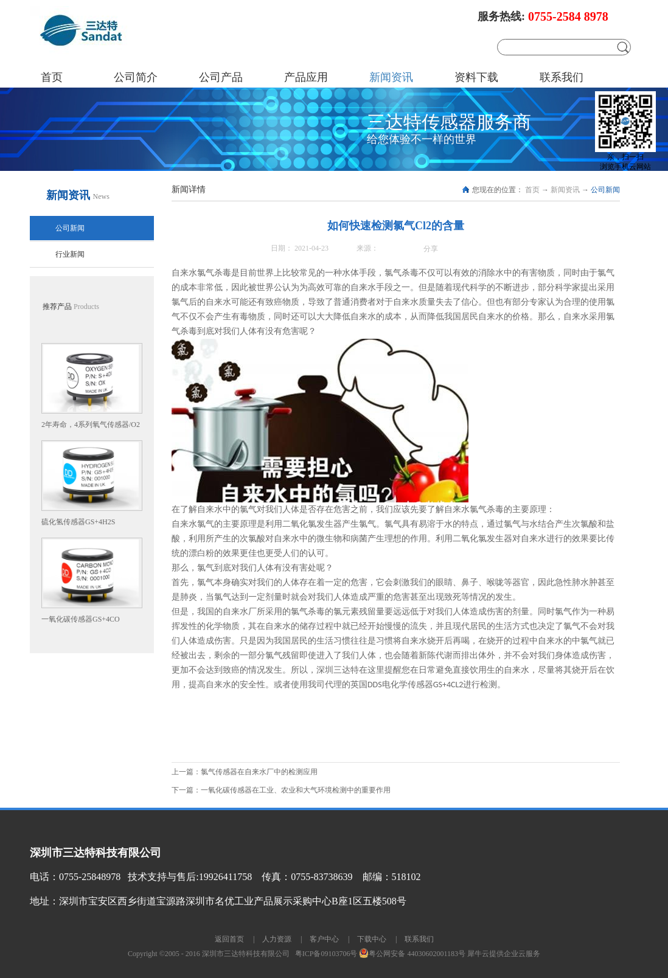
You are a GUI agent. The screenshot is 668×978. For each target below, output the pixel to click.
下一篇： (281, 790)
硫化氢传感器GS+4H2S (78, 522)
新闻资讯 (565, 190)
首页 (52, 77)
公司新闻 (605, 190)
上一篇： (245, 772)
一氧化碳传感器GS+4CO (80, 619)
